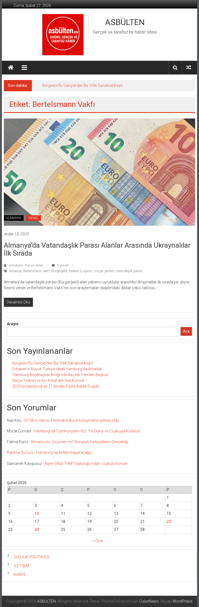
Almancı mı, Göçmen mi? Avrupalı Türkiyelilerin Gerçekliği (79, 442)
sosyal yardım (104, 271)
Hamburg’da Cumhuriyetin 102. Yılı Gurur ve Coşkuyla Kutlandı (87, 431)
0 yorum (60, 265)
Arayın (12, 324)
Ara (186, 331)
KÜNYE (20, 574)
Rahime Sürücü (20, 452)
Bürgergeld (59, 271)
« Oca (98, 541)
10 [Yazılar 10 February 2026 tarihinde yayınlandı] (37, 513)
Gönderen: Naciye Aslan (26, 265)
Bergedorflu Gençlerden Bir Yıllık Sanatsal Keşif (82, 85)
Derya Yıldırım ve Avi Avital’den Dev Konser (48, 380)
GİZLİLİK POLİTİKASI (31, 557)
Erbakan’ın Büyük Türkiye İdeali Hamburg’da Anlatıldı (57, 369)
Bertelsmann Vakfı (36, 271)
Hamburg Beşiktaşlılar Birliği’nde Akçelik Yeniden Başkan (60, 375)
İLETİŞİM (21, 566)
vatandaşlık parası (129, 271)
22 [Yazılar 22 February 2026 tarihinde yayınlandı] (169, 521)
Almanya (15, 271)
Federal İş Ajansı (80, 271)
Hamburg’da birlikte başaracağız (64, 452)
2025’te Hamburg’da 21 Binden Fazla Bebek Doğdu (55, 386)
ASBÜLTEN (125, 22)
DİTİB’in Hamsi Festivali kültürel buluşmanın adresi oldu (71, 420)
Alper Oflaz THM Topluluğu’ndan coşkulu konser (86, 463)
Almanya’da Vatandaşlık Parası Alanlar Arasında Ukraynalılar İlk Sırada (97, 249)
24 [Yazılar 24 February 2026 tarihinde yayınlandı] (37, 529)
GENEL (33, 218)
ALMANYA (13, 218)
